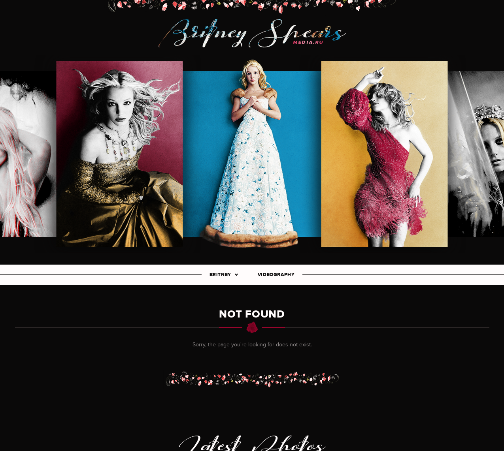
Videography (276, 274)
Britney (220, 274)
